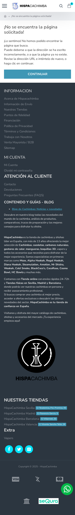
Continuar (37, 74)
